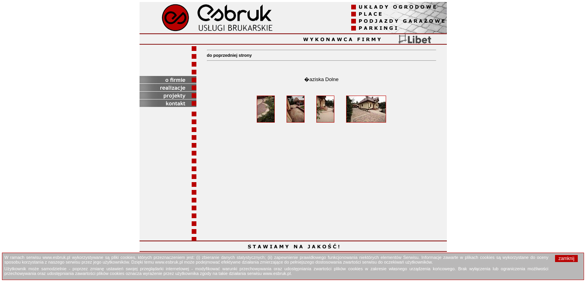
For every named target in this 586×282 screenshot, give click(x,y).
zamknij (567, 258)
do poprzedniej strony (229, 55)
